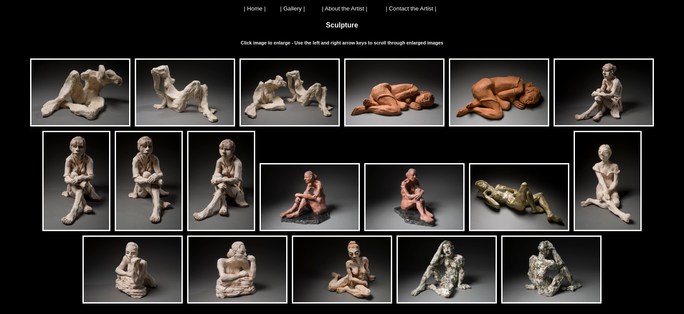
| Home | (255, 8)
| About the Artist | (344, 8)
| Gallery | (292, 8)
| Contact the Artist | (411, 8)
